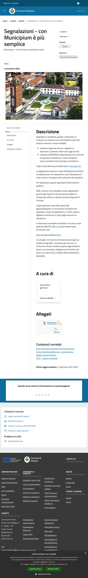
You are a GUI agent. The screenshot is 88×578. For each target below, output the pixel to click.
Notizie (21, 20)
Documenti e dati (8, 506)
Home (5, 20)
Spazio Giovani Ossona (46, 355)
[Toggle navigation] (4, 10)
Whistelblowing (50, 535)
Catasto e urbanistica (31, 496)
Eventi (68, 502)
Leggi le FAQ (28, 534)
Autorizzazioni (50, 507)
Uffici (3, 486)
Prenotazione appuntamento (28, 521)
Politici (4, 495)
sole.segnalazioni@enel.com (48, 234)
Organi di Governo (8, 478)
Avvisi (68, 486)
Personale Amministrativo (7, 501)
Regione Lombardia (10, 3)
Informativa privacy (52, 527)
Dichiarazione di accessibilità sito (50, 548)
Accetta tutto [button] (35, 569)
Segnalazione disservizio (28, 529)
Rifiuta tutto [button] (53, 569)
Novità (13, 20)
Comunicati (70, 482)
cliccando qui (75, 166)
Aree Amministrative (9, 482)
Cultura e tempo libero (31, 484)
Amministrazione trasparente (51, 521)
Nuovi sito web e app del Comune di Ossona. (55, 348)
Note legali (48, 531)
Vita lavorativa (28, 488)
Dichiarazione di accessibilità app (50, 541)
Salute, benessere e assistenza (52, 502)
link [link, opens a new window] (66, 564)
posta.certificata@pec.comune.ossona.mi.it (18, 550)
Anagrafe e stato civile (31, 480)
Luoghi (68, 498)
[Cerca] (83, 11)
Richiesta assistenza (31, 538)
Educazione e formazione (49, 480)
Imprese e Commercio (31, 492)
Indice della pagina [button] (13, 128)
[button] (44, 574)
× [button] (85, 553)
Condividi (64, 31)
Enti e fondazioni (7, 490)
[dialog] (44, 564)
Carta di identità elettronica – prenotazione (54, 351)
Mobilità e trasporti (30, 500)
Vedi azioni (65, 36)
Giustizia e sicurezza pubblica (52, 487)
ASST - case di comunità (46, 358)
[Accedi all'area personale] (78, 3)
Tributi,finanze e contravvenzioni (50, 495)
